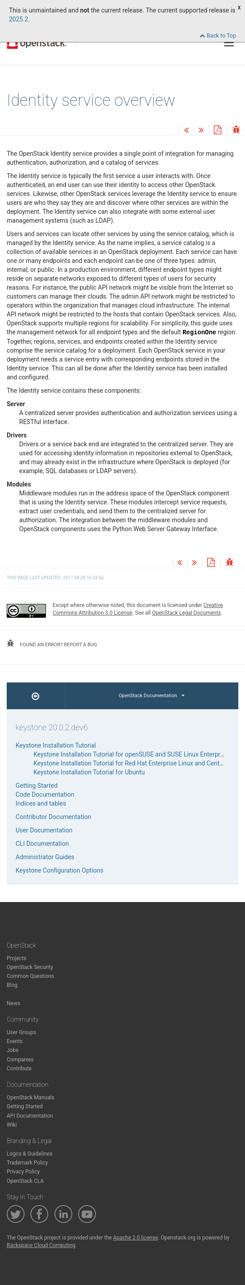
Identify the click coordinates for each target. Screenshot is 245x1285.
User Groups (21, 1032)
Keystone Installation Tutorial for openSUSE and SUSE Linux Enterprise (130, 754)
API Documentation (30, 1116)
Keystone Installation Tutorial (56, 745)
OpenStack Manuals (30, 1097)
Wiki (12, 1125)
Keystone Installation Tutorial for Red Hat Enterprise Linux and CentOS (130, 763)
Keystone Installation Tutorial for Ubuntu (89, 772)
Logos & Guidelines (29, 1154)
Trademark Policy (27, 1163)
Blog (12, 985)
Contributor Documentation (53, 816)
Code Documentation (45, 794)
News (13, 1003)
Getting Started (37, 785)
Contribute (19, 1068)
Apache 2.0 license (135, 1238)
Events (15, 1041)
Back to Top (217, 35)
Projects (16, 958)
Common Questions (30, 976)
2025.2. (19, 19)
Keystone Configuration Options (60, 870)
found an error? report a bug (52, 644)
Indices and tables (41, 803)
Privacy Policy (23, 1172)
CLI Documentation (42, 843)
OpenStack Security (30, 967)
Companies (20, 1059)
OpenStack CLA (25, 1181)
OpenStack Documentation (151, 696)
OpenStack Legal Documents (186, 613)
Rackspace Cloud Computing (41, 1245)
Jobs (12, 1050)
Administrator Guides (45, 857)
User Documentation (44, 830)
